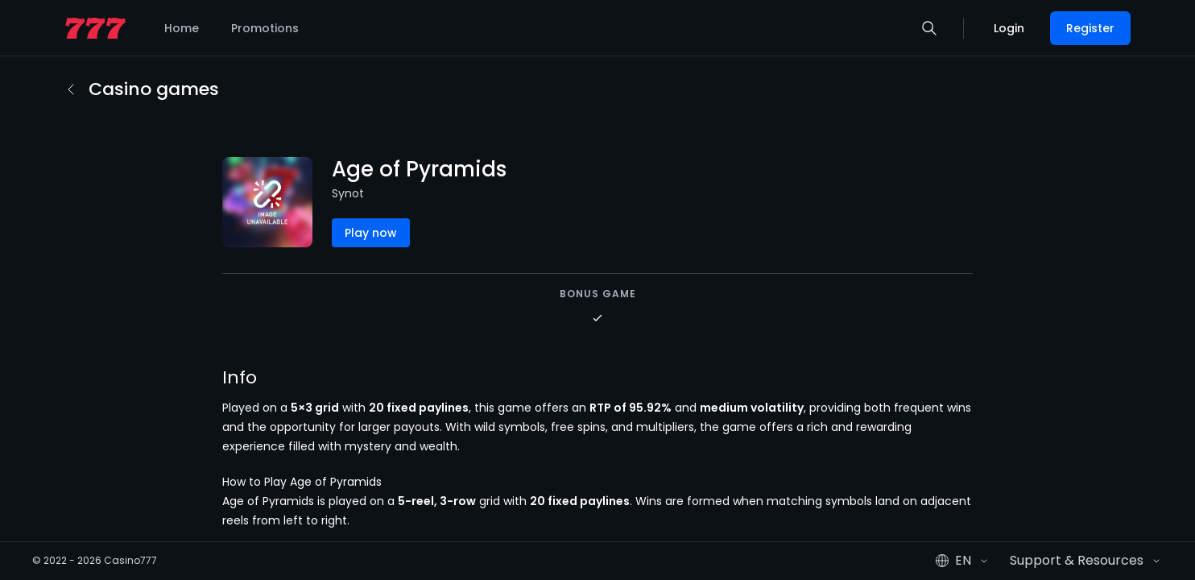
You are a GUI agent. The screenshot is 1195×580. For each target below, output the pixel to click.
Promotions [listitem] (265, 28)
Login (1009, 28)
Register (1090, 28)
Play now (371, 233)
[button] (929, 28)
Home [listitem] (181, 28)
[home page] (95, 28)
